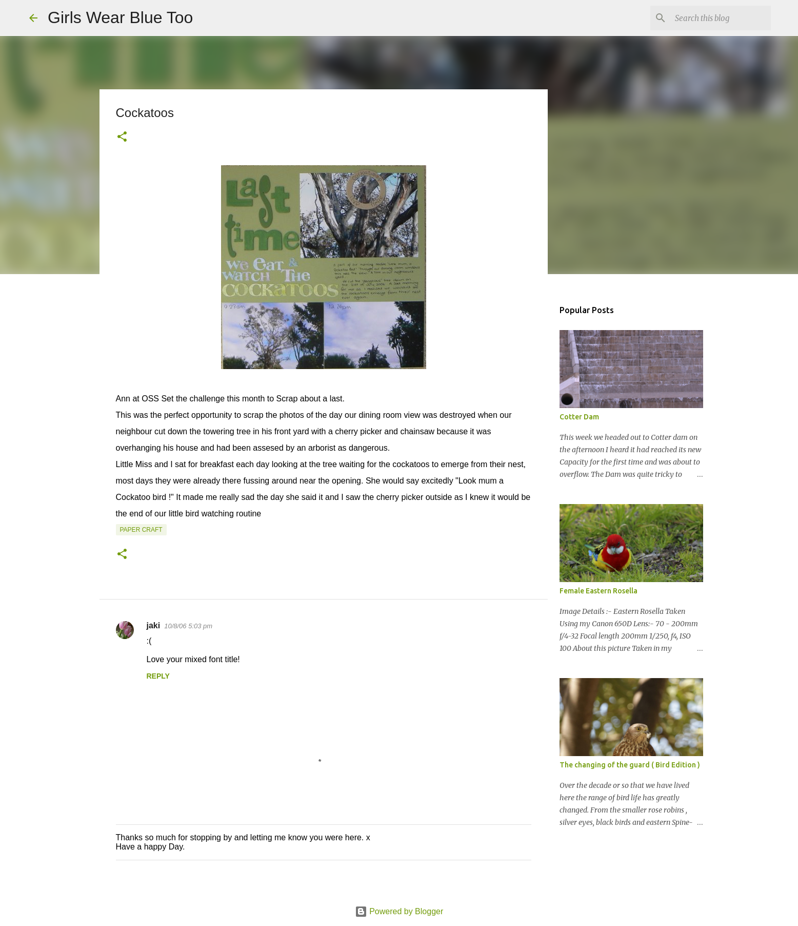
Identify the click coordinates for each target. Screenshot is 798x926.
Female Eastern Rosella (598, 591)
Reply (158, 676)
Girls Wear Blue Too (120, 17)
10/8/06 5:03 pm (188, 626)
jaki (154, 625)
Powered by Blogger (399, 911)
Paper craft (141, 529)
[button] (122, 137)
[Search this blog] (717, 18)
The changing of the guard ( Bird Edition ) (630, 765)
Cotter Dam (579, 417)
